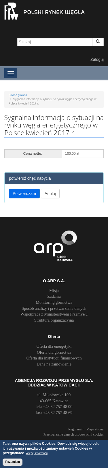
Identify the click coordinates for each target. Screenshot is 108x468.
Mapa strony (95, 429)
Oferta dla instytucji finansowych (54, 358)
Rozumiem (12, 462)
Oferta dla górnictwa (54, 352)
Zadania (53, 296)
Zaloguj (97, 59)
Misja (54, 290)
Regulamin (76, 429)
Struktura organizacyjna (54, 320)
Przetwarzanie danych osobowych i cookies (73, 434)
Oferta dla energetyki (54, 346)
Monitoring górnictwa (54, 302)
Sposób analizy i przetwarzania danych (54, 308)
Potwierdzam (24, 193)
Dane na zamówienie (54, 364)
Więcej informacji (37, 454)
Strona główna (18, 95)
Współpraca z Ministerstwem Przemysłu (54, 314)
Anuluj (50, 193)
